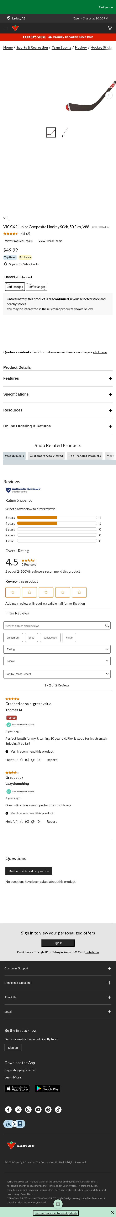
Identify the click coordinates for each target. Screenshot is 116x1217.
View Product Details (19, 241)
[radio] (15, 286)
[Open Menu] (6, 28)
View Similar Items (50, 241)
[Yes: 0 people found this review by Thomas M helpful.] (25, 760)
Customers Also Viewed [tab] (46, 455)
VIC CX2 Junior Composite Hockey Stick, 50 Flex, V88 (46, 226)
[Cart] (110, 28)
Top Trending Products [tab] (85, 455)
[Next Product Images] (109, 95)
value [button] (69, 637)
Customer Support (58, 968)
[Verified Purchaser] (21, 724)
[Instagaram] (28, 1109)
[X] (18, 1109)
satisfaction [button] (50, 637)
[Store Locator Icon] (9, 18)
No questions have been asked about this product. (40, 881)
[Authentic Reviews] (23, 490)
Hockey (81, 47)
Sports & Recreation (32, 47)
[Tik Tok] (58, 1109)
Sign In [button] (58, 943)
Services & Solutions (58, 983)
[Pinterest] (48, 1109)
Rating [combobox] (58, 649)
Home (8, 47)
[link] (18, 233)
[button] (13, 592)
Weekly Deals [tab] (14, 455)
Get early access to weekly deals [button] (56, 1213)
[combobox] (60, 674)
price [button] (31, 637)
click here (100, 352)
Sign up (13, 1047)
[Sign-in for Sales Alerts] (21, 264)
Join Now (92, 952)
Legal (58, 1012)
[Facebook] (8, 1109)
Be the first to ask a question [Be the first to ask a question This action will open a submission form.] (29, 871)
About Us (58, 997)
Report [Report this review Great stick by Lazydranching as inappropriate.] (52, 821)
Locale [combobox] (58, 661)
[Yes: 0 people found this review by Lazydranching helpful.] (25, 821)
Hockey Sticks (101, 47)
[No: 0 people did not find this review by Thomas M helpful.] (37, 760)
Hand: (9, 277)
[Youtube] (38, 1109)
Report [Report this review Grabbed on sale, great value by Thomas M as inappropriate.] (52, 760)
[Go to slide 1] (51, 132)
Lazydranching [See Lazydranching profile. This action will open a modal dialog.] (17, 783)
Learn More (13, 1077)
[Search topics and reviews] (57, 625)
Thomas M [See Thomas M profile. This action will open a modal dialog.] (13, 710)
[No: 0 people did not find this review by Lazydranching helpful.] (37, 821)
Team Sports (61, 47)
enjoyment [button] (13, 637)
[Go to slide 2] (65, 132)
